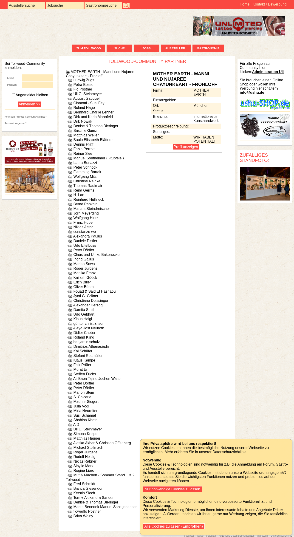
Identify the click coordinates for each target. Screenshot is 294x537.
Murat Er (80, 369)
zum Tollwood (88, 48)
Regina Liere (83, 470)
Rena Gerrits (83, 190)
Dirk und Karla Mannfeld (93, 117)
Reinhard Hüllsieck (88, 199)
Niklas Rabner (84, 461)
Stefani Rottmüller (87, 356)
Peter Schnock (85, 167)
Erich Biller (82, 282)
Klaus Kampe (84, 360)
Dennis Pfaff (83, 144)
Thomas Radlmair (87, 186)
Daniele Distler (85, 241)
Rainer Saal (83, 153)
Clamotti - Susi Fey (88, 103)
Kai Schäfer (82, 351)
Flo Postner (82, 89)
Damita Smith (84, 310)
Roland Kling (83, 337)
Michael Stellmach (88, 447)
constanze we (84, 232)
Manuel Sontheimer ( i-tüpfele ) (98, 158)
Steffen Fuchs (84, 374)
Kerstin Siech (84, 493)
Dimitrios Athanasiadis (91, 346)
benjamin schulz (86, 342)
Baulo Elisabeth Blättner (93, 140)
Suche (119, 48)
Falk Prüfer (82, 365)
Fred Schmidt (84, 484)
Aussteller (176, 48)
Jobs (147, 48)
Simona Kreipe (85, 434)
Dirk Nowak (82, 121)
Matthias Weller (86, 135)
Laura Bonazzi (85, 163)
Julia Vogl (81, 406)
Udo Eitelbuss (84, 245)
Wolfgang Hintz (85, 218)
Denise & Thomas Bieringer (95, 126)
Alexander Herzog (88, 305)
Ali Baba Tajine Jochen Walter (97, 379)
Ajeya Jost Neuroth (88, 328)
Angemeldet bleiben (30, 95)
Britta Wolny (83, 516)
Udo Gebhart (83, 314)
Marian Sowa (84, 264)
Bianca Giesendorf (88, 488)
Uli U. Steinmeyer (87, 429)
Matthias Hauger (86, 438)
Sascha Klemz (85, 131)
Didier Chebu (84, 333)
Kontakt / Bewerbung (269, 4)
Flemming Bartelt (87, 172)
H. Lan (78, 195)
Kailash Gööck (85, 278)
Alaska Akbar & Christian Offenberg (102, 443)
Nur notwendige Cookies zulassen (172, 489)
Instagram (211, 535)
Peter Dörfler (83, 250)
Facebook (189, 535)
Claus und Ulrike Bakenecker (97, 255)
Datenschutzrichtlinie (281, 535)
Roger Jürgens (85, 268)
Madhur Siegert (85, 402)
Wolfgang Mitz (84, 176)
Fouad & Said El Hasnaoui (94, 291)
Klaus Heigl (82, 319)
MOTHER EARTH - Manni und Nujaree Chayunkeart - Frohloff (100, 74)
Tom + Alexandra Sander (93, 498)
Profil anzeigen (186, 147)
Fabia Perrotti (84, 149)
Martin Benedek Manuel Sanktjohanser (105, 507)
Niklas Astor (83, 227)
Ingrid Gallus (83, 259)
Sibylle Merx (83, 466)
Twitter (200, 535)
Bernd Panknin (85, 204)
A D (76, 425)
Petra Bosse (83, 85)
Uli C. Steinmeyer (87, 94)
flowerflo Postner (87, 511)
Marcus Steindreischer (91, 209)
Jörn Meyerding (86, 213)
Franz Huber (83, 222)
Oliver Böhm (83, 287)
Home (244, 4)
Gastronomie (208, 48)
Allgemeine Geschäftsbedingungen (236, 535)
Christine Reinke (86, 181)
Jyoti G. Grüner (85, 296)
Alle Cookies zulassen (174, 526)
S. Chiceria (82, 397)
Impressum (262, 535)
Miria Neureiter (85, 411)
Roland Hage (84, 108)
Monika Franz (84, 273)
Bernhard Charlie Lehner (93, 112)
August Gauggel (86, 98)
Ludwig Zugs (83, 80)
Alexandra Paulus (87, 236)
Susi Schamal (84, 415)
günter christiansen (88, 323)
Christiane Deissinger (90, 300)
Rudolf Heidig (84, 457)
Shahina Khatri (85, 420)
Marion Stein (83, 392)
